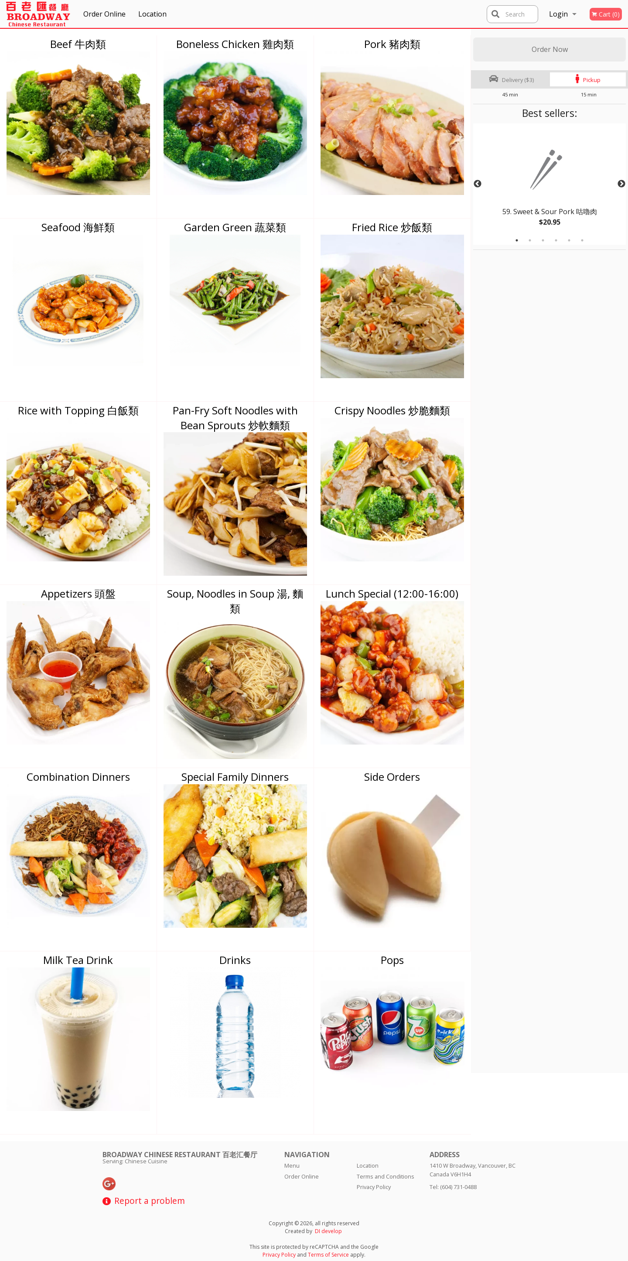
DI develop (328, 1231)
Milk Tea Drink (78, 960)
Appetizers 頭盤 (78, 593)
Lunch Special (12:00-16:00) (392, 593)
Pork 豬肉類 (392, 44)
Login (558, 14)
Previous (477, 184)
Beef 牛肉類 (78, 44)
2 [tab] (530, 240)
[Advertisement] (527, 381)
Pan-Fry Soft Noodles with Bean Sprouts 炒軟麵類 (235, 417)
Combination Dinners (78, 776)
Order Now (550, 49)
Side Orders (392, 776)
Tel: (453, 1187)
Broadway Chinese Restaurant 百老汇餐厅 (179, 1154)
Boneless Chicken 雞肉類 (235, 44)
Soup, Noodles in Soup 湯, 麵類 (235, 600)
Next (621, 184)
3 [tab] (543, 240)
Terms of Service (328, 1254)
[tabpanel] (549, 184)
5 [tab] (569, 240)
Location (152, 14)
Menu (292, 1165)
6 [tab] (582, 240)
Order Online (104, 14)
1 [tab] (516, 240)
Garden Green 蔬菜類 (235, 227)
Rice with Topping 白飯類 (78, 410)
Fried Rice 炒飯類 (392, 227)
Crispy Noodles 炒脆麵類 (392, 410)
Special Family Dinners (235, 776)
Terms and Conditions (385, 1176)
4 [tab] (556, 240)
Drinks (235, 960)
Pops (392, 960)
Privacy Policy (374, 1187)
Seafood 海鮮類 (78, 227)
